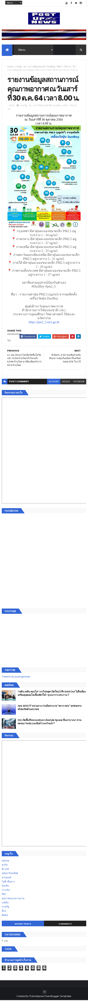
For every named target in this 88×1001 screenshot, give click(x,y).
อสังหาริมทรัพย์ (10, 874)
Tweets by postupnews (16, 677)
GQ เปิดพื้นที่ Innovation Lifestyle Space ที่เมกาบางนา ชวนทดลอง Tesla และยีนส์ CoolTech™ (49, 722)
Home (10, 66)
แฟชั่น (5, 903)
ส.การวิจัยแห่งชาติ (36, 66)
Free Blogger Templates (58, 996)
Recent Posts (23, 924)
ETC (6, 941)
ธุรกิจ (5, 865)
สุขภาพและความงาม (13, 899)
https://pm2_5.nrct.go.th (44, 323)
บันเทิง (5, 886)
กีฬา (4, 895)
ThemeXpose (36, 996)
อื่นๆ (4, 911)
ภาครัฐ (18, 66)
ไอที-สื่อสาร (8, 882)
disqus (66, 382)
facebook (78, 382)
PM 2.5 (67, 66)
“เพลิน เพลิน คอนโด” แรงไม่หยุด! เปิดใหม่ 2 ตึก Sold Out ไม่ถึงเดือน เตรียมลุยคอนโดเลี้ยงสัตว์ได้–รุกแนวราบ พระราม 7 (52, 694)
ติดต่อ (5, 915)
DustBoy (51, 66)
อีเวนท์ (5, 869)
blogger (54, 382)
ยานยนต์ (6, 878)
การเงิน (6, 890)
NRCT (59, 66)
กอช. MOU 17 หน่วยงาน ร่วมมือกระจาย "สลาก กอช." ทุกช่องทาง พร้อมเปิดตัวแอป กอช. (49, 708)
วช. (24, 66)
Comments (65, 924)
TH (74, 66)
